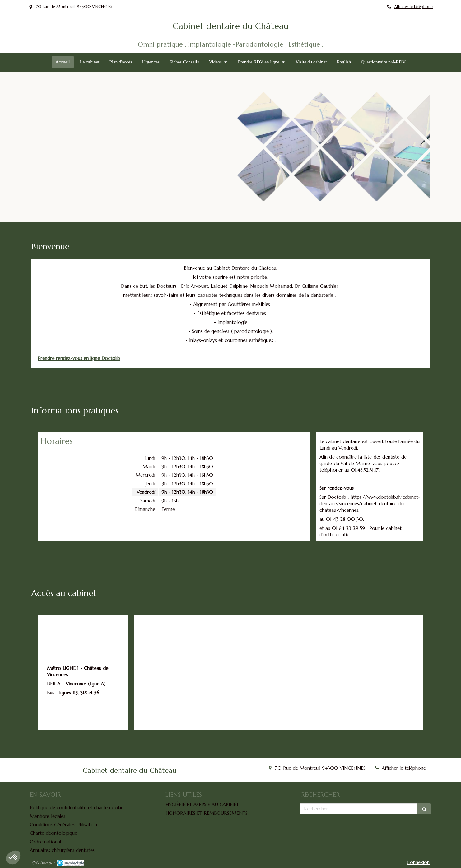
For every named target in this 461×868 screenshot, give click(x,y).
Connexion (418, 862)
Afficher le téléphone (413, 6)
